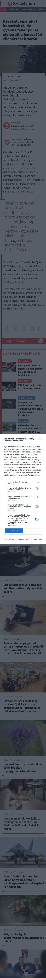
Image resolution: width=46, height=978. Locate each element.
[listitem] (23, 483)
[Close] (41, 439)
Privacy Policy (36, 539)
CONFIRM (14, 530)
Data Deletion (9, 539)
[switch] (37, 488)
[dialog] (23, 489)
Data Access (23, 539)
